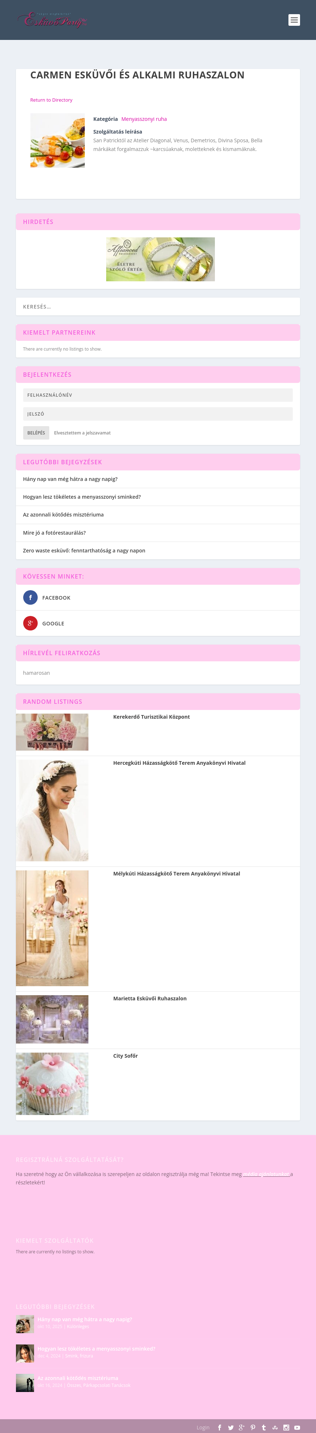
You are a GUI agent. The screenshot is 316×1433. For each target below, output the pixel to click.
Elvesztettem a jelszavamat (82, 433)
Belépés (36, 433)
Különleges (78, 1326)
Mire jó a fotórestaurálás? (54, 532)
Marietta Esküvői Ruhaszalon (150, 998)
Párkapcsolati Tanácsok (106, 1385)
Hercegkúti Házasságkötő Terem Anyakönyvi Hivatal (179, 763)
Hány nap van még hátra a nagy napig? (70, 478)
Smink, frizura (79, 1356)
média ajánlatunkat (266, 1174)
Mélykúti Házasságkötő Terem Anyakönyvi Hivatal (176, 873)
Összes (74, 1385)
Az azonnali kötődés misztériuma (63, 514)
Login (203, 1427)
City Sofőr (125, 1056)
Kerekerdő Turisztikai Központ (151, 717)
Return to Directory (51, 100)
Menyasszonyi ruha (144, 118)
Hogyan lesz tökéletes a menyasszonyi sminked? (82, 496)
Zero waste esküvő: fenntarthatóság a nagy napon (84, 550)
